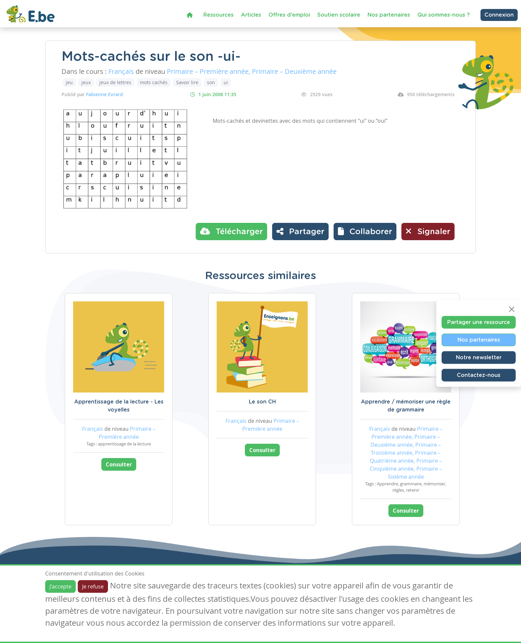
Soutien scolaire (338, 15)
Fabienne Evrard (104, 94)
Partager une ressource (478, 322)
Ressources (218, 15)
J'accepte (60, 586)
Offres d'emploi (289, 15)
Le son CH (262, 401)
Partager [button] (300, 231)
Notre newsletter (478, 357)
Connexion (499, 15)
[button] (365, 231)
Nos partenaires (388, 15)
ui (226, 82)
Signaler (428, 231)
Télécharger (231, 231)
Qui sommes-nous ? (443, 15)
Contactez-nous (478, 375)
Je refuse (93, 586)
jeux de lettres (115, 82)
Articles (251, 15)
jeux (86, 82)
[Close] (512, 309)
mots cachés (153, 82)
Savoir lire (187, 82)
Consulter (119, 464)
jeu (69, 82)
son (211, 82)
